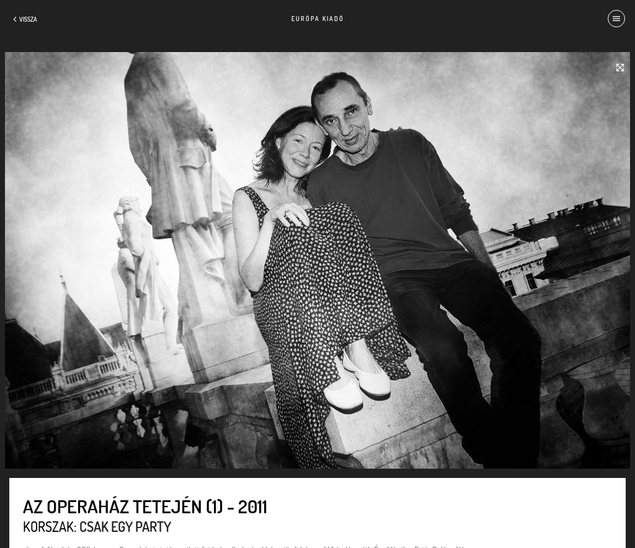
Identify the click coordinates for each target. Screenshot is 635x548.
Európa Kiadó (317, 18)
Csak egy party (125, 526)
